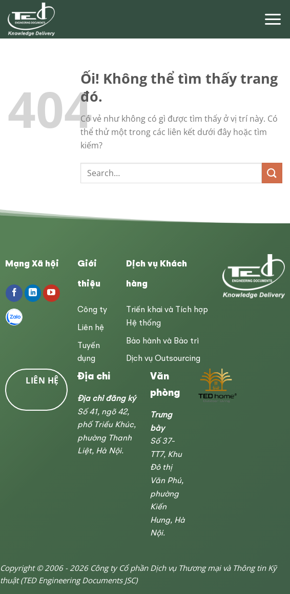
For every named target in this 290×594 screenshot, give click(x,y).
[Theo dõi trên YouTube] (51, 293)
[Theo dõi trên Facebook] (14, 293)
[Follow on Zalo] (14, 317)
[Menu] (272, 19)
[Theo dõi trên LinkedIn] (33, 293)
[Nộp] (272, 173)
